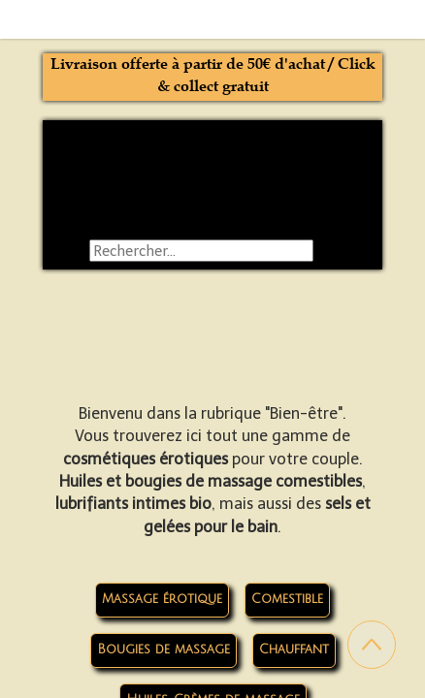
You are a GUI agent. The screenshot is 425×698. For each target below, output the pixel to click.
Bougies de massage (163, 649)
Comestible (287, 599)
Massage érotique (162, 599)
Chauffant (294, 649)
